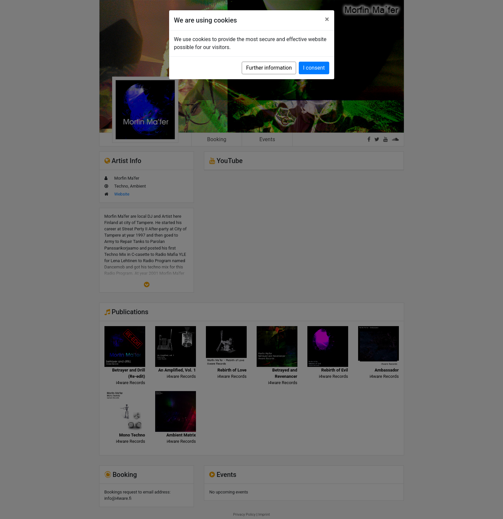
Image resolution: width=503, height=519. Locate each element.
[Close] (327, 19)
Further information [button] (269, 68)
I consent (314, 68)
